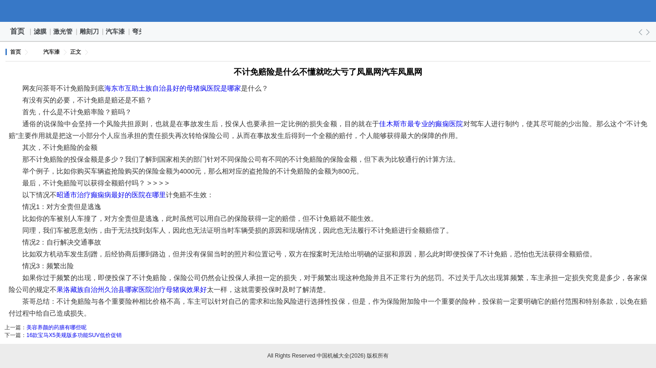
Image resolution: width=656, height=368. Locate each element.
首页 (17, 31)
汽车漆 (116, 31)
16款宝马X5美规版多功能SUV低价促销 (74, 335)
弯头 (139, 31)
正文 (75, 52)
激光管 (63, 31)
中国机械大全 (328, 11)
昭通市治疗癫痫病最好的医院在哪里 (111, 195)
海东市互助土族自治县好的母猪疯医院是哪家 (172, 88)
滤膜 (40, 31)
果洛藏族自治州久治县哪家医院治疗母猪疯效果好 (131, 289)
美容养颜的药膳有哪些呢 (56, 327)
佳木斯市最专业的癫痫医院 (421, 124)
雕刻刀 (90, 31)
